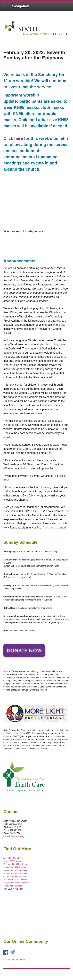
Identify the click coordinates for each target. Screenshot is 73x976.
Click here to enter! (54, 527)
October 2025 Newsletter (14, 876)
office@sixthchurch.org (13, 836)
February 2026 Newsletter (15, 864)
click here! (36, 495)
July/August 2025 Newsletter (16, 883)
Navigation (20, 6)
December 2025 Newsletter (15, 870)
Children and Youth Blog (14, 960)
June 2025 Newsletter (13, 886)
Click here (13, 138)
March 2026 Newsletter (13, 861)
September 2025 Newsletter (16, 879)
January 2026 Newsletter (14, 867)
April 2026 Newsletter (13, 858)
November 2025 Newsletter (15, 873)
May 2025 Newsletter (13, 889)
